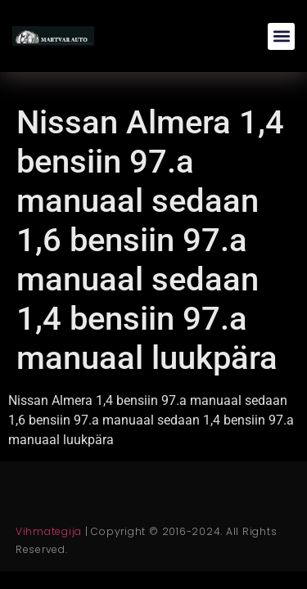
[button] (281, 36)
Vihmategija (49, 531)
